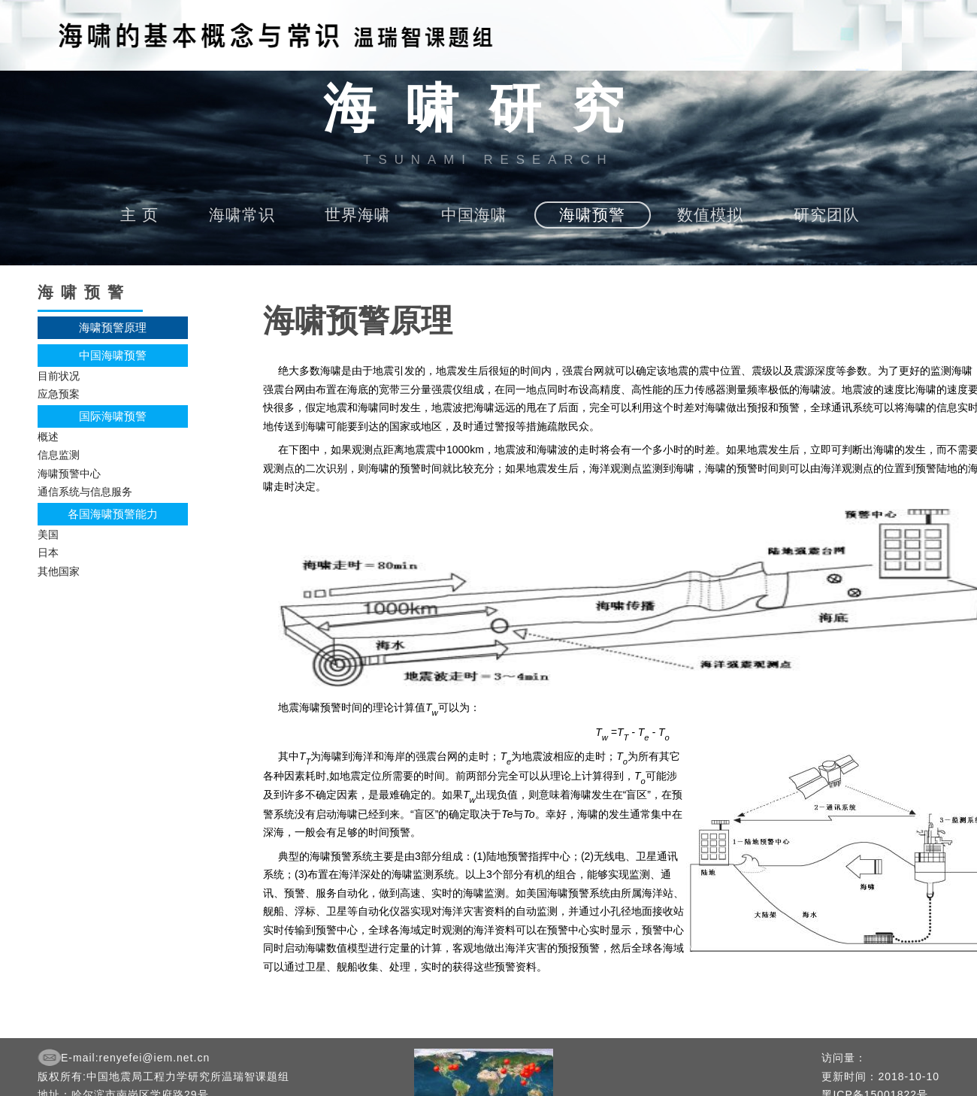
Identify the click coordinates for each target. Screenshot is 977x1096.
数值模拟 (710, 214)
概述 (48, 437)
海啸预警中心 (69, 474)
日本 (48, 552)
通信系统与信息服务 (85, 492)
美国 (48, 534)
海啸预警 (592, 214)
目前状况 (59, 376)
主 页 (139, 214)
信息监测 (59, 455)
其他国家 (59, 571)
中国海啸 (474, 214)
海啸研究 (488, 109)
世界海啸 (358, 214)
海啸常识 (242, 214)
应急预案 (59, 394)
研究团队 (827, 214)
